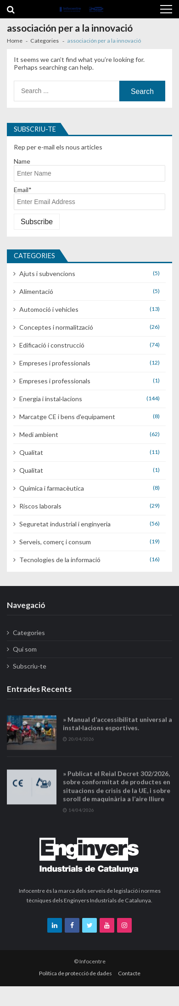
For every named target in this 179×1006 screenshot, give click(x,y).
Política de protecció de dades (75, 973)
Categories (29, 632)
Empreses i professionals (54, 363)
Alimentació (36, 291)
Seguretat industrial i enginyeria (65, 524)
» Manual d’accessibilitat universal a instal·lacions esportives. (117, 730)
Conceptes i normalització (56, 327)
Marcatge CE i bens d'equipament (67, 416)
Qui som (25, 649)
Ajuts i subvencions (47, 273)
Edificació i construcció (51, 345)
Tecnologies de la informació (60, 560)
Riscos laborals (40, 506)
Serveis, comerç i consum (55, 542)
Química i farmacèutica (51, 488)
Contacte (129, 973)
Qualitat (31, 452)
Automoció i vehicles (48, 309)
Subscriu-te (29, 666)
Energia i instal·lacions (50, 399)
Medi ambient (38, 434)
